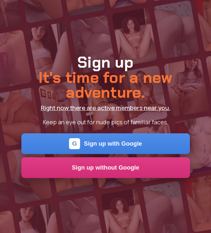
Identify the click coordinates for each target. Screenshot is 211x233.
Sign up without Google (105, 167)
